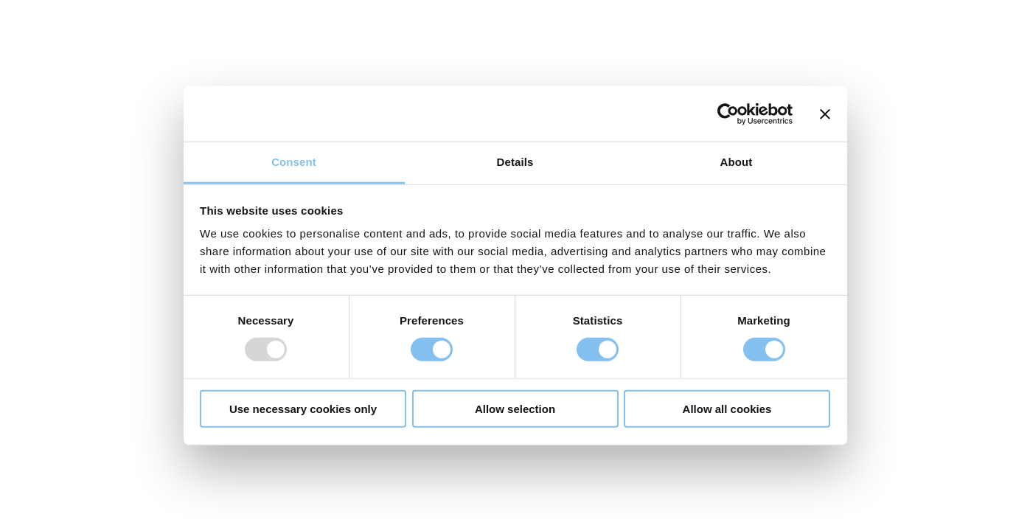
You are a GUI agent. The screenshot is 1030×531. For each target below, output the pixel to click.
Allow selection (515, 409)
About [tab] (736, 162)
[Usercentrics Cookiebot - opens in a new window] (728, 114)
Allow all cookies (727, 409)
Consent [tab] (293, 162)
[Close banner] (825, 113)
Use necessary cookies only (303, 409)
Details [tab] (515, 162)
